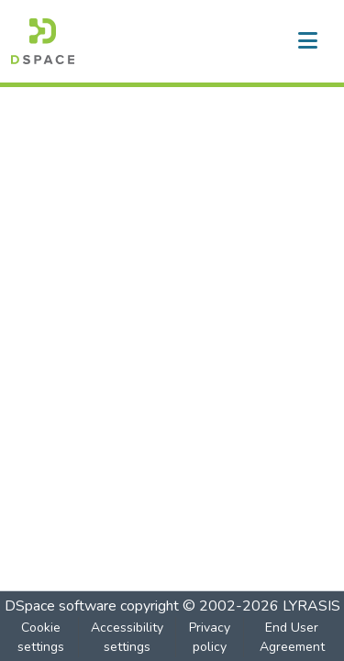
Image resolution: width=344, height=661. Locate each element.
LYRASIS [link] (311, 606)
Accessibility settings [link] (127, 637)
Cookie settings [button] (40, 637)
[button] (42, 41)
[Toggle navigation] (307, 41)
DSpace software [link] (61, 606)
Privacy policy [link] (209, 637)
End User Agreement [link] (292, 637)
